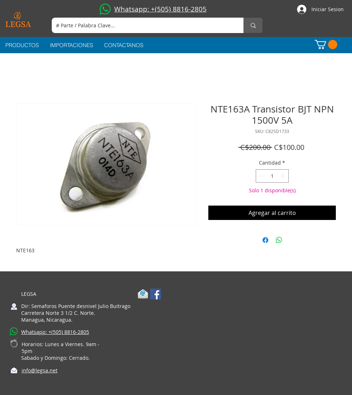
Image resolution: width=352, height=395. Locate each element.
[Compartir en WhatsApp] (279, 240)
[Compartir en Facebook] (265, 240)
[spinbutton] (272, 176)
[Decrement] (261, 176)
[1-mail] (143, 294)
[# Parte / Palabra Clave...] (142, 25)
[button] (326, 44)
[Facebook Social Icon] (155, 294)
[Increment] (283, 176)
